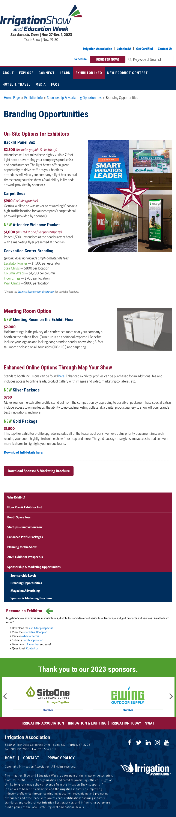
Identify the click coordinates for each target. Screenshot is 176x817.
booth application (33, 640)
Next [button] (171, 695)
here (61, 376)
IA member (32, 644)
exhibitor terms (30, 636)
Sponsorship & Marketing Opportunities (74, 97)
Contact (31, 758)
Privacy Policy (61, 758)
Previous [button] (5, 695)
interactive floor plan (35, 632)
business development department (36, 291)
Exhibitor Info (33, 97)
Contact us (32, 648)
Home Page (12, 97)
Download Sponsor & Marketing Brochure (39, 471)
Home (10, 758)
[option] (48, 697)
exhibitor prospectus (41, 628)
